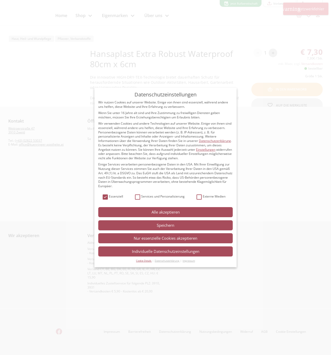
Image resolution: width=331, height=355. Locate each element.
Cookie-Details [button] (144, 260)
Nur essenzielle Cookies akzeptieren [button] (165, 238)
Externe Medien (211, 196)
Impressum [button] (189, 260)
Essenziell (113, 196)
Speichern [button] (165, 225)
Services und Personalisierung (160, 196)
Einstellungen (205, 149)
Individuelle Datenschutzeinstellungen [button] (165, 251)
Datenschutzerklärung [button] (167, 260)
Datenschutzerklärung (215, 141)
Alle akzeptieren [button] (166, 212)
